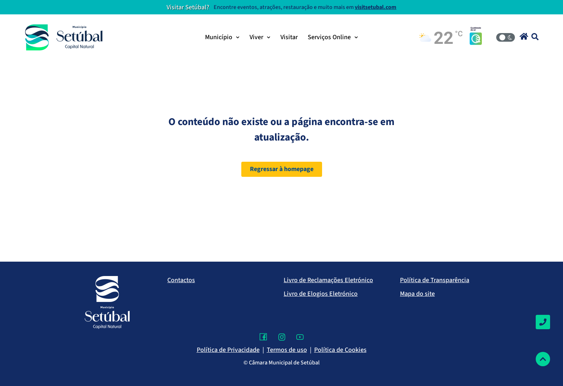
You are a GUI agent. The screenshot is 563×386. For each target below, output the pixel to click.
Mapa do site (417, 293)
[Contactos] (543, 322)
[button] (524, 36)
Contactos (181, 280)
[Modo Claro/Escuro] (505, 37)
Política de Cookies (340, 349)
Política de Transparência (434, 280)
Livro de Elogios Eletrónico (321, 293)
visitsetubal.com (375, 7)
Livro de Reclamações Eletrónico (328, 280)
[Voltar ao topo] (543, 359)
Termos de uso (287, 349)
